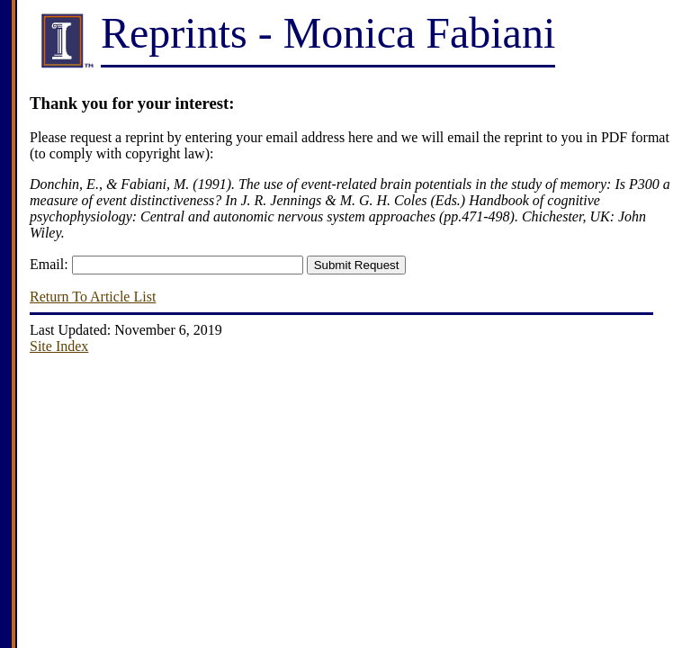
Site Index (59, 346)
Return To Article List (93, 296)
